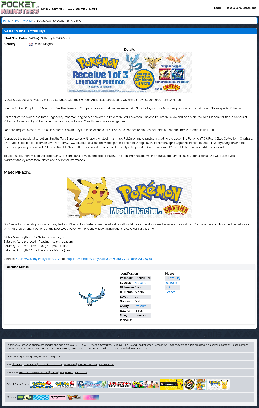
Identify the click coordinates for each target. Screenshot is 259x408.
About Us (17, 364)
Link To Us (81, 372)
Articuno (140, 282)
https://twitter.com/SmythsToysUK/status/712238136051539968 (109, 259)
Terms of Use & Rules (50, 364)
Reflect (170, 292)
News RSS (70, 364)
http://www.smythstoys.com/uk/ (38, 259)
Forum (54, 372)
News (93, 9)
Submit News (106, 364)
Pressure (140, 306)
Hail (168, 287)
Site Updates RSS (87, 364)
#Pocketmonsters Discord (34, 372)
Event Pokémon (24, 20)
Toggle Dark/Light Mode (241, 7)
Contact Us (30, 364)
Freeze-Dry (172, 278)
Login (217, 7)
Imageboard (66, 372)
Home (6, 20)
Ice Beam (171, 282)
